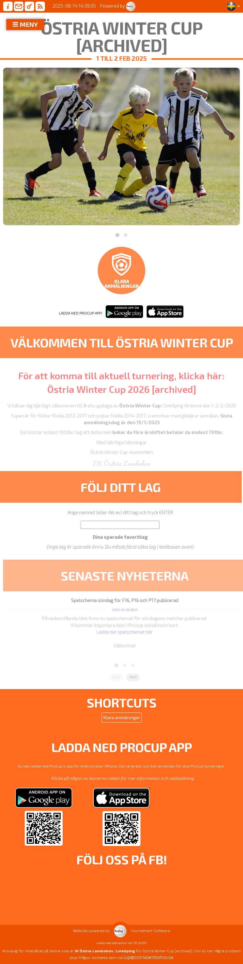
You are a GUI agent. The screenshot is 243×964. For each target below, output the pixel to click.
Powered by (117, 6)
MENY (29, 24)
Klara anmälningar (121, 717)
